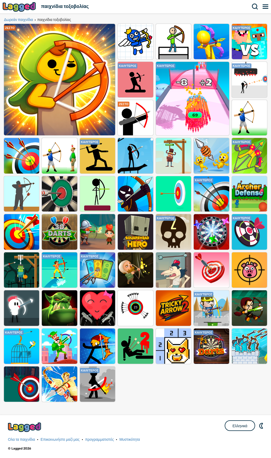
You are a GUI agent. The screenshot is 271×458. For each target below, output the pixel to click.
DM (261, 425)
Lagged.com (25, 427)
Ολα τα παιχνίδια (21, 439)
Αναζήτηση (255, 6)
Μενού (265, 6)
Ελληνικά (239, 426)
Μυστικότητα (129, 439)
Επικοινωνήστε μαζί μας (59, 439)
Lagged (20, 7)
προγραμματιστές (99, 439)
